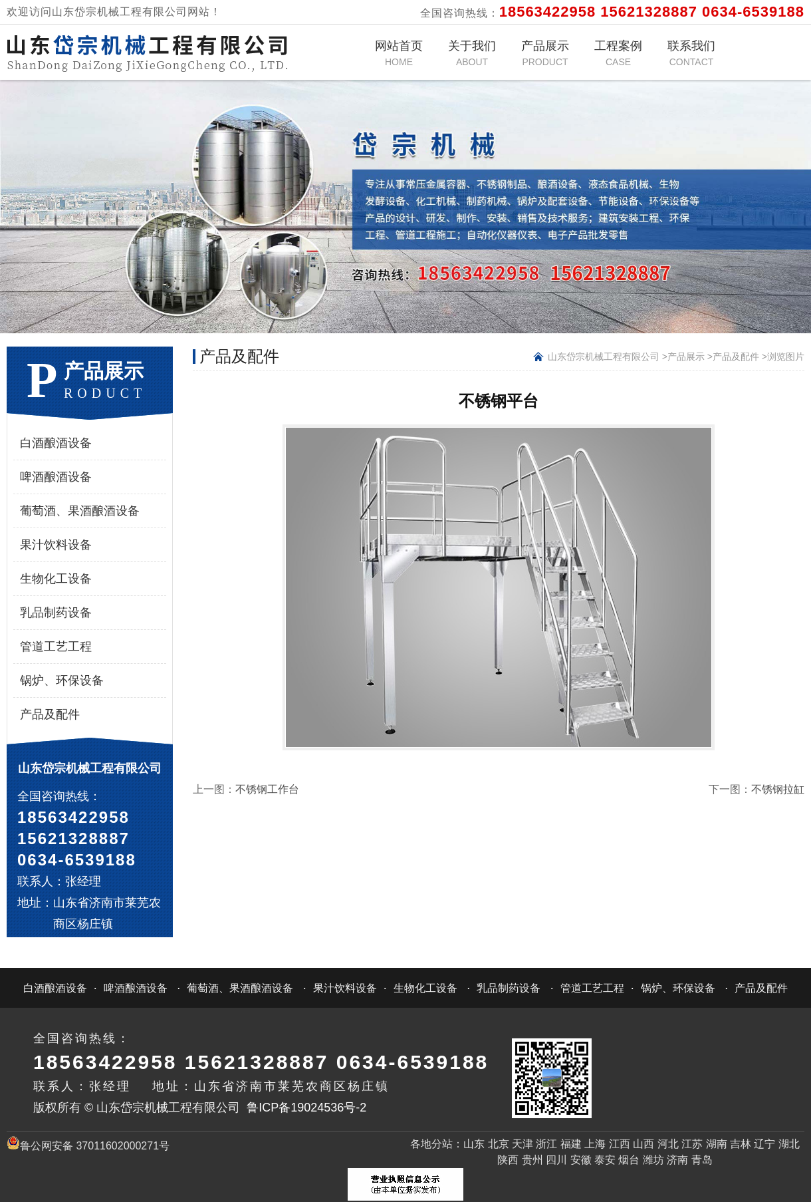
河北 (668, 1143)
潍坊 (653, 1159)
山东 (474, 1143)
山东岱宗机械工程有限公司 (603, 356)
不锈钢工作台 (267, 789)
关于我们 (472, 53)
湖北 (789, 1143)
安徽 (581, 1159)
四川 (556, 1159)
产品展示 (545, 53)
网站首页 (399, 53)
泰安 (605, 1159)
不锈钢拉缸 (777, 789)
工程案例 (618, 53)
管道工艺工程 (56, 646)
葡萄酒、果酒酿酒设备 (80, 511)
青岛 (702, 1159)
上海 (595, 1143)
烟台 (628, 1159)
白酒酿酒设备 (56, 443)
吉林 (740, 1143)
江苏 (692, 1143)
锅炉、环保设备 (62, 680)
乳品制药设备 (56, 612)
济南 (677, 1159)
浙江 (546, 1143)
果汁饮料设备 (56, 544)
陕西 (508, 1159)
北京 (498, 1143)
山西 (643, 1143)
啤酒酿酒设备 (56, 477)
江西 (619, 1143)
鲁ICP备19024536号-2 (306, 1107)
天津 (522, 1143)
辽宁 (764, 1143)
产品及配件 (50, 714)
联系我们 (691, 53)
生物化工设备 (56, 578)
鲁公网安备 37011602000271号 (88, 1145)
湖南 (716, 1143)
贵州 (532, 1159)
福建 (571, 1143)
